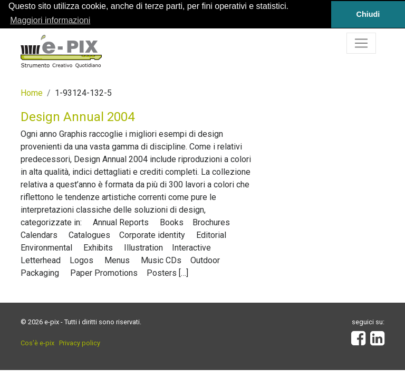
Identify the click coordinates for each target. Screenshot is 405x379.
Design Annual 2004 (77, 116)
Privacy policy (79, 343)
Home (32, 93)
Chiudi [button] (368, 14)
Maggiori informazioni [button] (50, 20)
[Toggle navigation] (361, 43)
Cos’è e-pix (37, 343)
